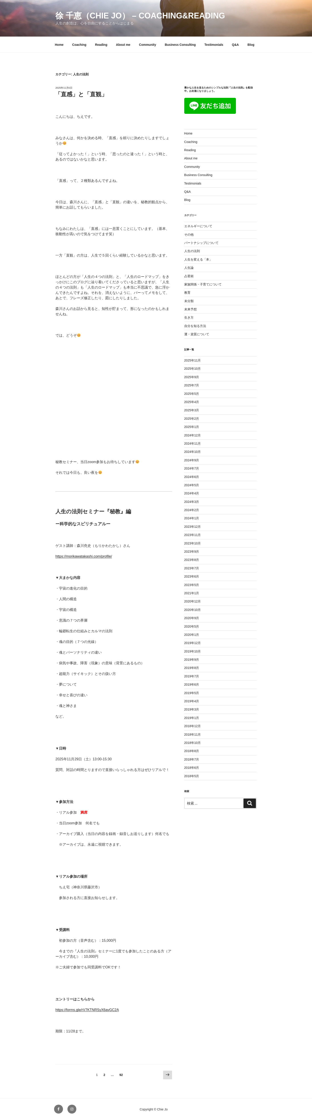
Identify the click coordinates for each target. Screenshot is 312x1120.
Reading (101, 44)
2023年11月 (192, 535)
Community (147, 44)
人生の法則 (192, 251)
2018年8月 (191, 751)
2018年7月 (191, 759)
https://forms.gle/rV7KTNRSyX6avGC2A (87, 1010)
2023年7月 (191, 568)
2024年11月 (192, 443)
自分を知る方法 (195, 326)
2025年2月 (191, 418)
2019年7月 (191, 676)
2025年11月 (192, 360)
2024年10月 (192, 452)
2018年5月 (191, 776)
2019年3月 (191, 709)
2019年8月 (191, 668)
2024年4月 (191, 493)
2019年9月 (191, 659)
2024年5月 (191, 485)
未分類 (189, 301)
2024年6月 (191, 477)
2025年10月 (192, 368)
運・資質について (196, 334)
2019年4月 (191, 701)
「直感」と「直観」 (81, 94)
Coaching (79, 44)
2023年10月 (192, 543)
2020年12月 (192, 601)
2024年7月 (191, 468)
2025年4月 (191, 402)
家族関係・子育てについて (203, 284)
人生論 (189, 267)
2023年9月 (191, 551)
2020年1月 (191, 634)
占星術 (189, 276)
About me (123, 44)
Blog (250, 44)
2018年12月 (192, 726)
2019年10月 (192, 651)
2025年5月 (191, 393)
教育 (187, 292)
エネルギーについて (198, 226)
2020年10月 (192, 610)
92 (121, 1076)
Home (59, 44)
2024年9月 (191, 460)
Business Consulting (180, 44)
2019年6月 (191, 684)
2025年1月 (191, 427)
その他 (189, 234)
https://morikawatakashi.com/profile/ (83, 556)
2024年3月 (191, 502)
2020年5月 (191, 626)
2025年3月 (191, 410)
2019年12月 (192, 643)
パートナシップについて (201, 243)
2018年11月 (192, 734)
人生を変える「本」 (198, 259)
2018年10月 (192, 743)
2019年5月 (191, 693)
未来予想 (190, 309)
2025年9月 (191, 377)
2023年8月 (191, 560)
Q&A (235, 44)
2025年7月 (191, 385)
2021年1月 (191, 593)
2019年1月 (191, 718)
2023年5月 (191, 585)
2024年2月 (191, 510)
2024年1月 (191, 518)
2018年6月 (191, 767)
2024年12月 (192, 435)
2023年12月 (192, 526)
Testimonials (214, 44)
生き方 (189, 317)
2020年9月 (191, 618)
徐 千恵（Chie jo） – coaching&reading (140, 15)
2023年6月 (191, 576)
